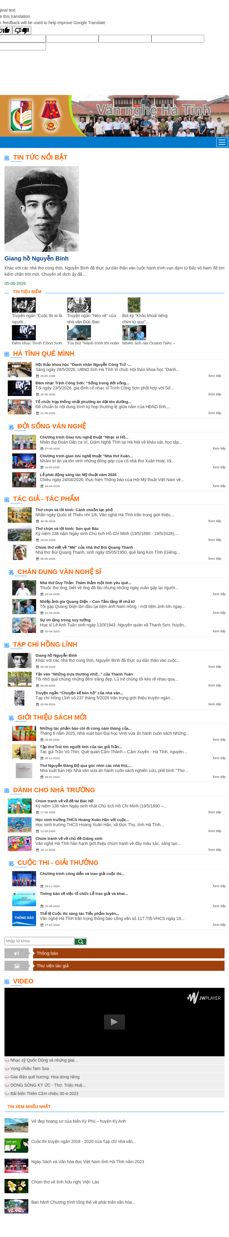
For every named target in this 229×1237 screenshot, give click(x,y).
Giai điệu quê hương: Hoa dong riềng (45, 1076)
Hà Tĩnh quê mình (43, 353)
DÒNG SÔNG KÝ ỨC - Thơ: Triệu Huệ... (48, 1085)
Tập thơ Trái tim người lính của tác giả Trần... (81, 747)
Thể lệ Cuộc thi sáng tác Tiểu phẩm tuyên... (79, 913)
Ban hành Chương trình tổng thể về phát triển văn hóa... (83, 1202)
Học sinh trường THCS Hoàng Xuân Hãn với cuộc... (82, 820)
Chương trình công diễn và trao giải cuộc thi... (82, 873)
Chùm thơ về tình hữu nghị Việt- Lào (65, 1182)
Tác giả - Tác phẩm (46, 499)
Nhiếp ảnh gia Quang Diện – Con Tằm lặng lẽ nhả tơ (87, 601)
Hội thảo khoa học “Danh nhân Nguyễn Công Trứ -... (83, 364)
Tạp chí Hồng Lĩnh (45, 644)
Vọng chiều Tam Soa (29, 1068)
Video (23, 981)
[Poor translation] (21, 30)
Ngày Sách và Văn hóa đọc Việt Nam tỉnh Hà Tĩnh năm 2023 (87, 1161)
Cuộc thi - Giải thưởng (58, 862)
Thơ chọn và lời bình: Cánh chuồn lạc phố (74, 510)
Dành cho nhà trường (54, 790)
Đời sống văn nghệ (52, 426)
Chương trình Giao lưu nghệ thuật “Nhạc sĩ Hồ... (84, 437)
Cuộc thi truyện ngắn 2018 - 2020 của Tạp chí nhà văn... (83, 1141)
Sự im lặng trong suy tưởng (65, 620)
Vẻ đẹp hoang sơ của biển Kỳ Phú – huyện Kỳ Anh (78, 1121)
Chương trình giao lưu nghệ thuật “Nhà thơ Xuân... (86, 456)
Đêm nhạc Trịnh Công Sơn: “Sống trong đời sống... (82, 383)
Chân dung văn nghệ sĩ (59, 571)
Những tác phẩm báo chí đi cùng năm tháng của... (86, 728)
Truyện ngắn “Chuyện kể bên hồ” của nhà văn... (79, 693)
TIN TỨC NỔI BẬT (40, 157)
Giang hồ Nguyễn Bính (36, 258)
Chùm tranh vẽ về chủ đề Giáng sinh (69, 838)
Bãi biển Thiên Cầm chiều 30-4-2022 (44, 1093)
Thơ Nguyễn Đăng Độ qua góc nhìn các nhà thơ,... (85, 765)
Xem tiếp (214, 376)
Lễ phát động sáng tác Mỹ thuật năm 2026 (78, 474)
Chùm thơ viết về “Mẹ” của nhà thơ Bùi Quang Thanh (84, 547)
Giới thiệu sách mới (52, 717)
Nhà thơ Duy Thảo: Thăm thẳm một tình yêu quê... (85, 583)
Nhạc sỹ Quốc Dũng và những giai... (44, 1060)
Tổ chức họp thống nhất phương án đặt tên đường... (83, 402)
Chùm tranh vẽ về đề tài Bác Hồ (64, 801)
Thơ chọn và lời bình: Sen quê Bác (67, 528)
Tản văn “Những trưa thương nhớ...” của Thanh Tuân (84, 674)
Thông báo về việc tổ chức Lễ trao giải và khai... (84, 893)
